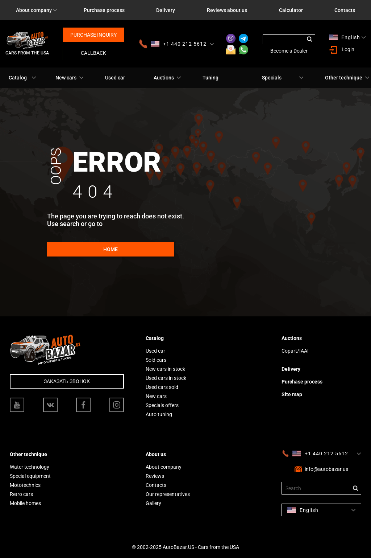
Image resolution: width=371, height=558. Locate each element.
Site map (292, 394)
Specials (272, 78)
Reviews (155, 476)
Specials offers (162, 405)
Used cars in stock (166, 378)
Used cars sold (162, 387)
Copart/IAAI (295, 351)
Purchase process (104, 10)
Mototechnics (25, 485)
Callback (93, 53)
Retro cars (21, 494)
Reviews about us (227, 10)
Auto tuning (159, 414)
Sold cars (156, 360)
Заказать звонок (67, 381)
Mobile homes (25, 503)
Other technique (343, 78)
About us (156, 454)
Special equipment (30, 476)
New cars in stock (165, 369)
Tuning (210, 78)
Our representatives (168, 494)
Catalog (18, 78)
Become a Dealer (289, 51)
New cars (65, 78)
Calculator (291, 10)
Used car (115, 78)
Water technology (29, 467)
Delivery (165, 10)
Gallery (153, 503)
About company (34, 10)
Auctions (164, 78)
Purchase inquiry (93, 35)
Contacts (156, 485)
